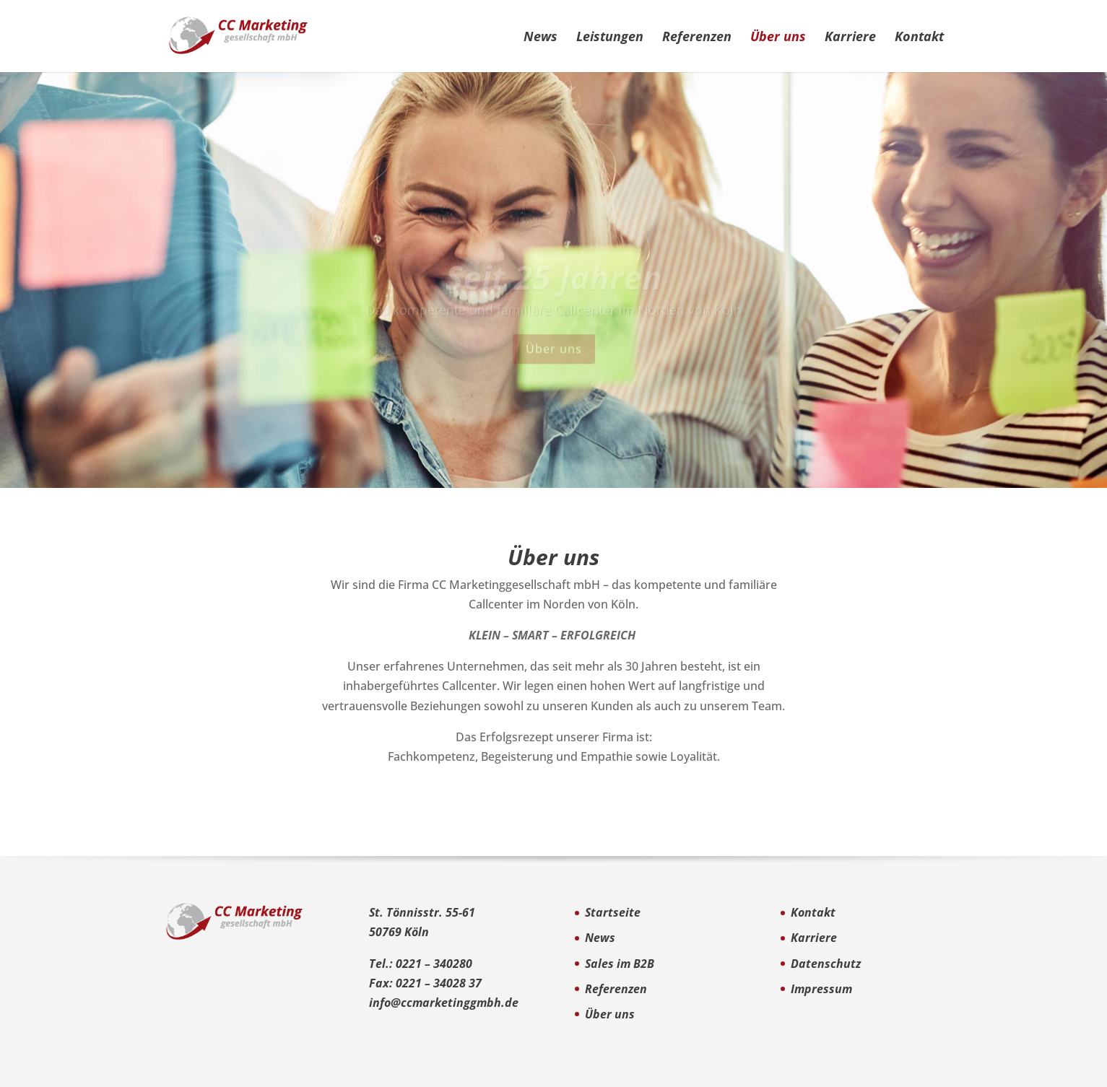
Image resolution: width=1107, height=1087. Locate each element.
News (540, 38)
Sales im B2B (619, 964)
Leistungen (609, 38)
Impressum (821, 989)
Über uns (778, 38)
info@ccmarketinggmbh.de (443, 1002)
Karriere (850, 38)
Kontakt (919, 38)
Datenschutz (826, 964)
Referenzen (697, 38)
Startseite (613, 912)
